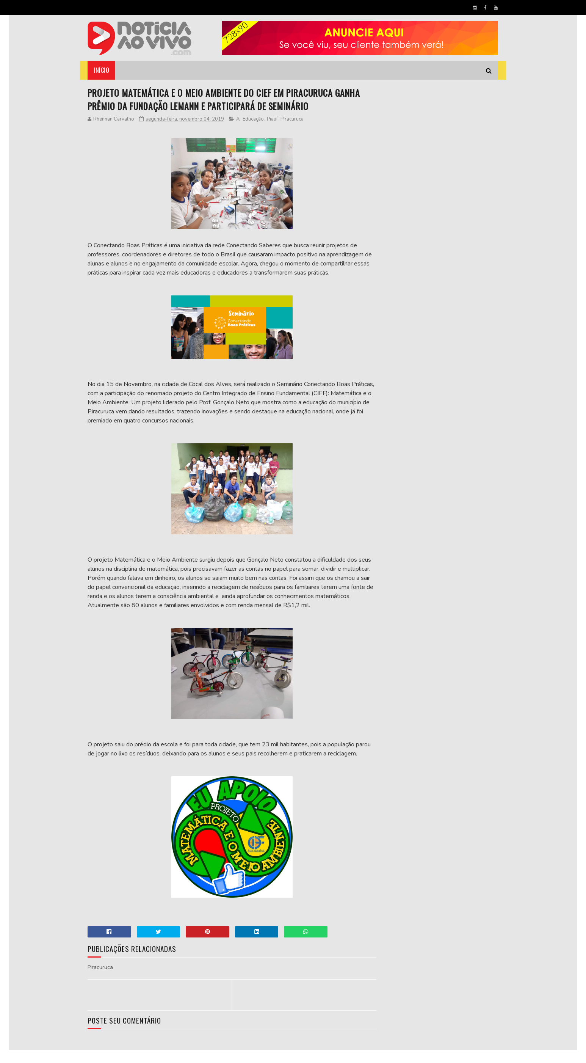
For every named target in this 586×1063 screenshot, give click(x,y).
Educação (253, 119)
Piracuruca (292, 119)
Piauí (272, 119)
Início (102, 70)
